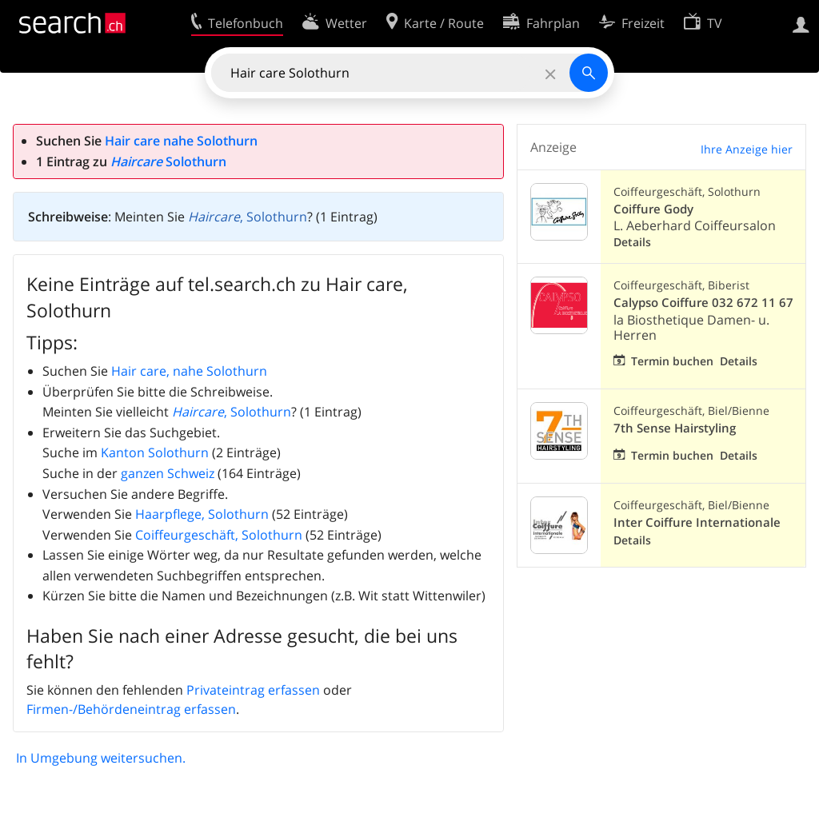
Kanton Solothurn (155, 452)
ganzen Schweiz (167, 473)
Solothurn (168, 161)
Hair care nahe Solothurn (181, 140)
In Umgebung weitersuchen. (101, 758)
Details (632, 241)
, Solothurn (247, 216)
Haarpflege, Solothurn (202, 514)
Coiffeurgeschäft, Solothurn (218, 535)
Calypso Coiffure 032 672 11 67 (703, 302)
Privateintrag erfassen (253, 690)
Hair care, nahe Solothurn (189, 371)
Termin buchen (672, 361)
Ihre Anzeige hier (747, 149)
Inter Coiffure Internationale (697, 522)
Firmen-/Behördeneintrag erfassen (131, 709)
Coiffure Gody (653, 209)
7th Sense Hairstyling (674, 428)
